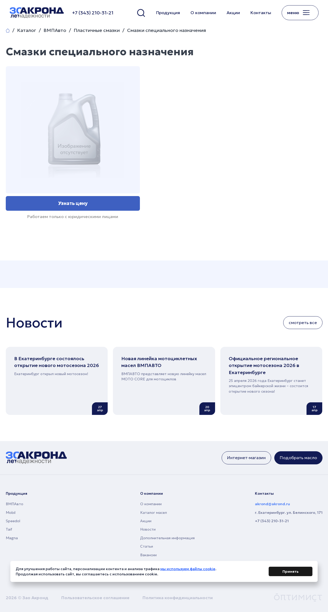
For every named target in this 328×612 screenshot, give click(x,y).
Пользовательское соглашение (95, 597)
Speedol (13, 521)
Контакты (260, 12)
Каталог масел (153, 512)
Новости (148, 529)
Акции (233, 12)
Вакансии (148, 555)
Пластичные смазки (97, 30)
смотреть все (303, 322)
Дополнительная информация (167, 538)
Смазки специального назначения (166, 30)
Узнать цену (73, 203)
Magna (12, 538)
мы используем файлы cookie (187, 570)
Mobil (10, 512)
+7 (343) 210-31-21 (272, 521)
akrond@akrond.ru (272, 504)
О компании (203, 12)
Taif (9, 529)
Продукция (168, 12)
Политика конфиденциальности (178, 597)
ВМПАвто (54, 30)
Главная (8, 30)
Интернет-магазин (246, 457)
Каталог (26, 30)
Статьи (146, 546)
